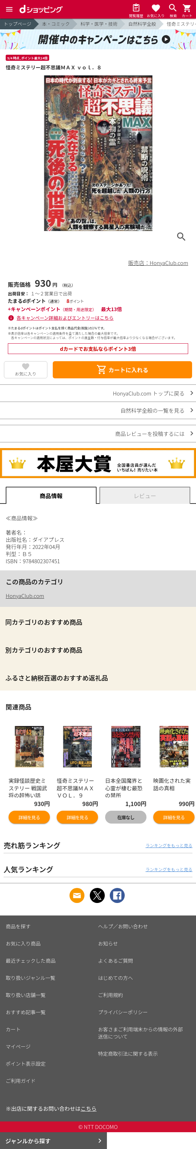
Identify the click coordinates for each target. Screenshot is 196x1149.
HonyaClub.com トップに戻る (149, 393)
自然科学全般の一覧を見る (152, 410)
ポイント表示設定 (26, 1063)
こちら (89, 1108)
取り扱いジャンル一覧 (30, 977)
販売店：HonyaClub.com (158, 262)
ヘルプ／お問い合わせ (123, 926)
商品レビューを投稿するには (150, 433)
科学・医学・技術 (99, 23)
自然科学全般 (142, 23)
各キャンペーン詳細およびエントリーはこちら (65, 317)
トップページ (17, 23)
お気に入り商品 (23, 943)
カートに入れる (122, 369)
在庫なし (125, 817)
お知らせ (108, 943)
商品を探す (18, 926)
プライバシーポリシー (123, 1012)
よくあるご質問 (115, 960)
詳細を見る (29, 817)
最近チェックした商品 (31, 960)
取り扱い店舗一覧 (26, 994)
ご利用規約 (110, 994)
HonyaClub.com (25, 595)
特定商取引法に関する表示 (128, 1053)
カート (13, 1029)
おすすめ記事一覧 (26, 1012)
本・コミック (56, 23)
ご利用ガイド (21, 1080)
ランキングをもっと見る (168, 845)
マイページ (18, 1046)
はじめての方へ (115, 977)
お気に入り (25, 373)
